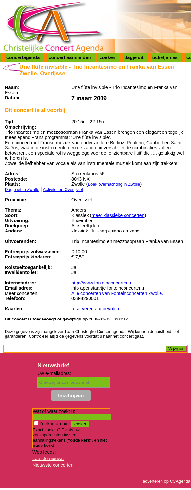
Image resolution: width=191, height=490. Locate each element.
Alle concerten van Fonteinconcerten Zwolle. (117, 293)
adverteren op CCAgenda (166, 481)
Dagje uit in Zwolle (22, 189)
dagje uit (133, 57)
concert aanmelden (69, 57)
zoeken (108, 57)
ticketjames (165, 57)
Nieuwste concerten (52, 465)
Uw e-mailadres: (54, 373)
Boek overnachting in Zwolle (114, 184)
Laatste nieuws (48, 458)
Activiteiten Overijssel (63, 189)
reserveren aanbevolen (95, 308)
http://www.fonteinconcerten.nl (102, 282)
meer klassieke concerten (117, 215)
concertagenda (23, 57)
